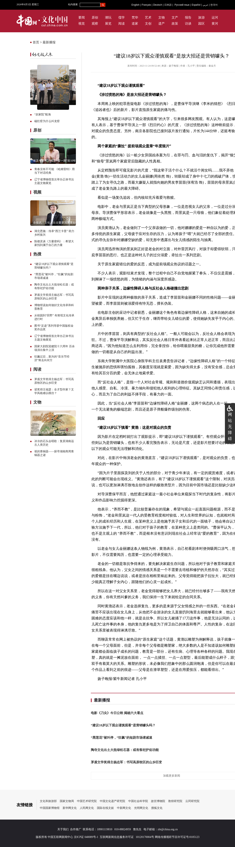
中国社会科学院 (138, 801)
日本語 (168, 4)
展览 (108, 23)
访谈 (188, 23)
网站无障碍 (230, 426)
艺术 (148, 17)
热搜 (37, 254)
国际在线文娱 (105, 807)
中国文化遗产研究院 (112, 801)
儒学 (121, 17)
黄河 (215, 23)
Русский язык (182, 4)
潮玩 (108, 17)
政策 (175, 23)
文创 (148, 23)
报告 (188, 17)
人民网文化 (87, 807)
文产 (175, 17)
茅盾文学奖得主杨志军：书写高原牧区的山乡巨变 (126, 762)
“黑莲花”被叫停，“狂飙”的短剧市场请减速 (121, 737)
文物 (161, 17)
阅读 (121, 23)
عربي (205, 4)
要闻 (81, 17)
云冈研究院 (192, 801)
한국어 (214, 4)
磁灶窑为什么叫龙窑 (47, 121)
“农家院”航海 (42, 114)
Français (146, 4)
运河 (215, 17)
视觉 (81, 23)
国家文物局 (67, 801)
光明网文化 (141, 807)
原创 (95, 17)
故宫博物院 (158, 801)
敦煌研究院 (175, 801)
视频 (37, 192)
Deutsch (157, 4)
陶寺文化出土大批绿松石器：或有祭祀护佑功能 (125, 750)
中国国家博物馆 (50, 807)
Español (196, 4)
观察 (95, 23)
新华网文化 (70, 807)
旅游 (201, 17)
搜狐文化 (157, 807)
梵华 (135, 17)
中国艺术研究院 (87, 801)
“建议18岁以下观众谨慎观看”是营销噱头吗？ (123, 725)
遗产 (161, 23)
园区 (201, 23)
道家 (135, 23)
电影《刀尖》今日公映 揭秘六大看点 (117, 713)
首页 (36, 42)
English (135, 4)
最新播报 (49, 42)
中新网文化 (124, 807)
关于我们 (63, 829)
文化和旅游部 (48, 801)
